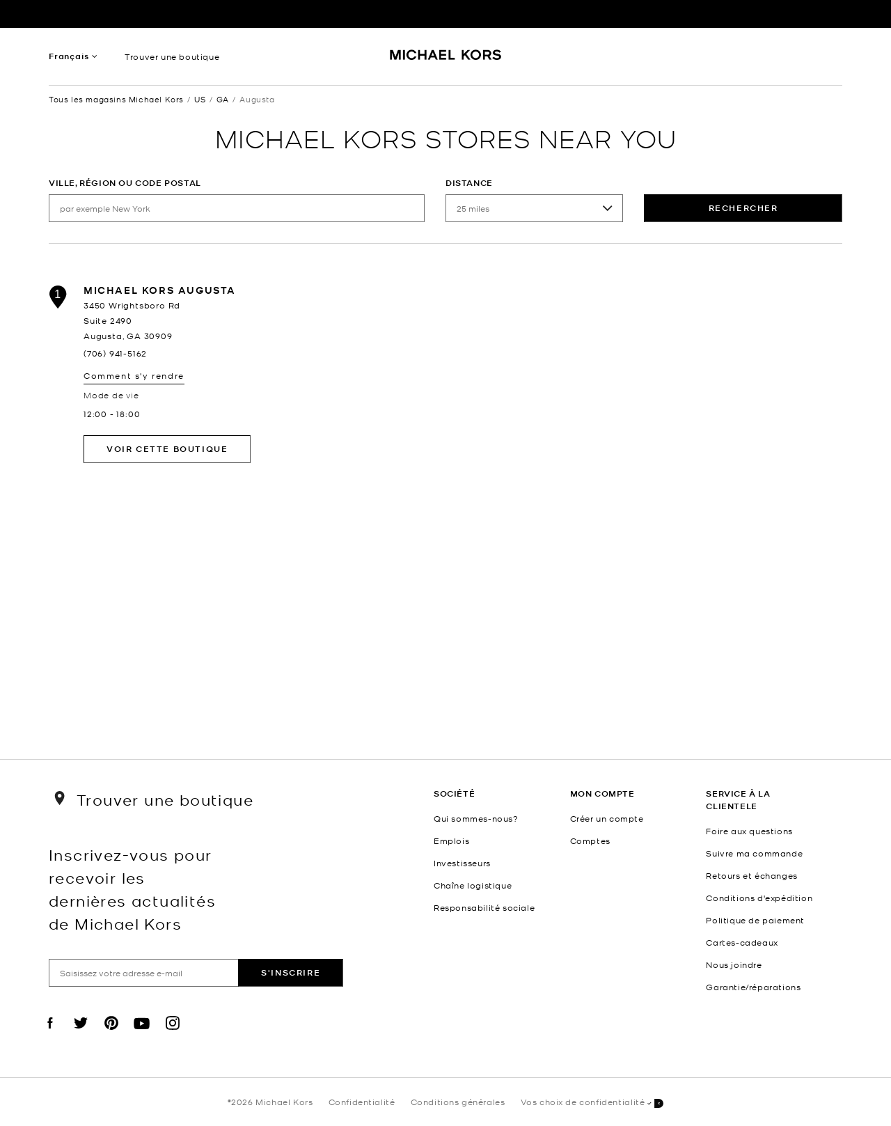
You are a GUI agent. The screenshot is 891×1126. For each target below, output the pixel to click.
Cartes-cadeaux (742, 942)
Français (68, 56)
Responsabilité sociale (484, 907)
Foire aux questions (749, 830)
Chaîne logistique (473, 885)
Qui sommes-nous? (476, 818)
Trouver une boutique (172, 56)
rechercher (743, 208)
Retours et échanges (751, 875)
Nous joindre (734, 964)
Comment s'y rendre (134, 375)
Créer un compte (607, 818)
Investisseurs (462, 862)
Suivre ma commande (754, 853)
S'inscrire (290, 972)
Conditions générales (458, 1101)
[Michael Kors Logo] (446, 60)
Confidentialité (362, 1101)
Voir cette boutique (167, 449)
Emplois (451, 840)
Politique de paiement (755, 919)
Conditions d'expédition (759, 897)
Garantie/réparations (753, 986)
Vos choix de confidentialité (592, 1102)
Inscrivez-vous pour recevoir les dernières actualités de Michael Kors (132, 888)
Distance (469, 183)
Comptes (590, 840)
